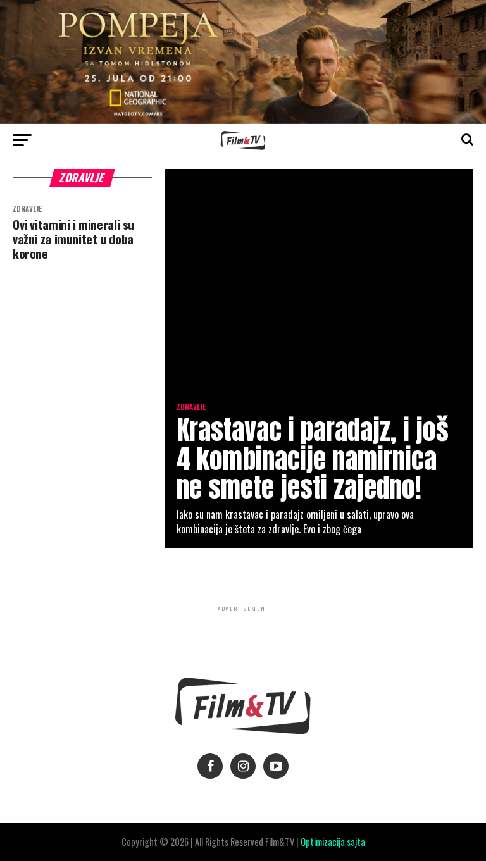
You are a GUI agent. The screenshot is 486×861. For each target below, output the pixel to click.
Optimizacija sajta (333, 841)
